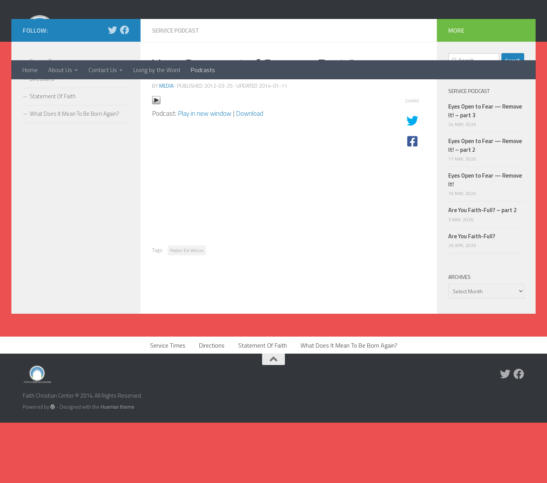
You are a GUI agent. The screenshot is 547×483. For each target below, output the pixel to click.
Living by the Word (156, 69)
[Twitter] (112, 90)
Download (252, 173)
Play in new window (206, 173)
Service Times (46, 121)
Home (30, 69)
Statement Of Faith (53, 156)
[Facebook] (124, 90)
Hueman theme (117, 467)
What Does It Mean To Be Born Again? (74, 174)
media (166, 145)
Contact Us (103, 69)
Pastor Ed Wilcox (186, 310)
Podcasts (203, 69)
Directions (42, 139)
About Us (60, 69)
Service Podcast (177, 90)
